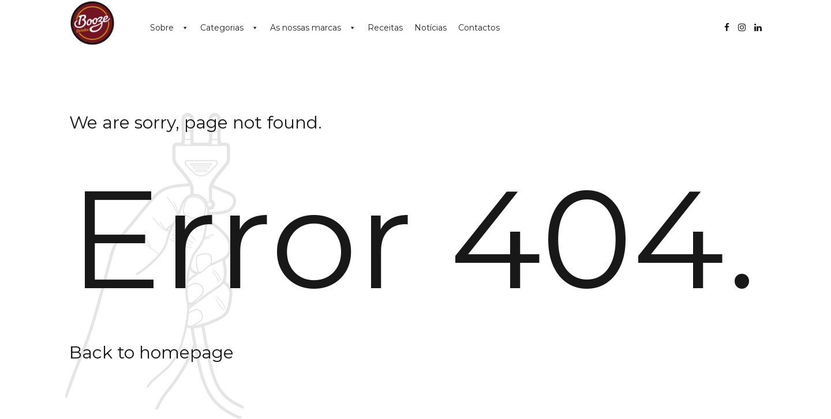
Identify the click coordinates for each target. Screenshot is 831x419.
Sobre (162, 27)
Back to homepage (151, 352)
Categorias (222, 27)
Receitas (385, 27)
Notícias (430, 27)
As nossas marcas (305, 27)
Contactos (479, 27)
